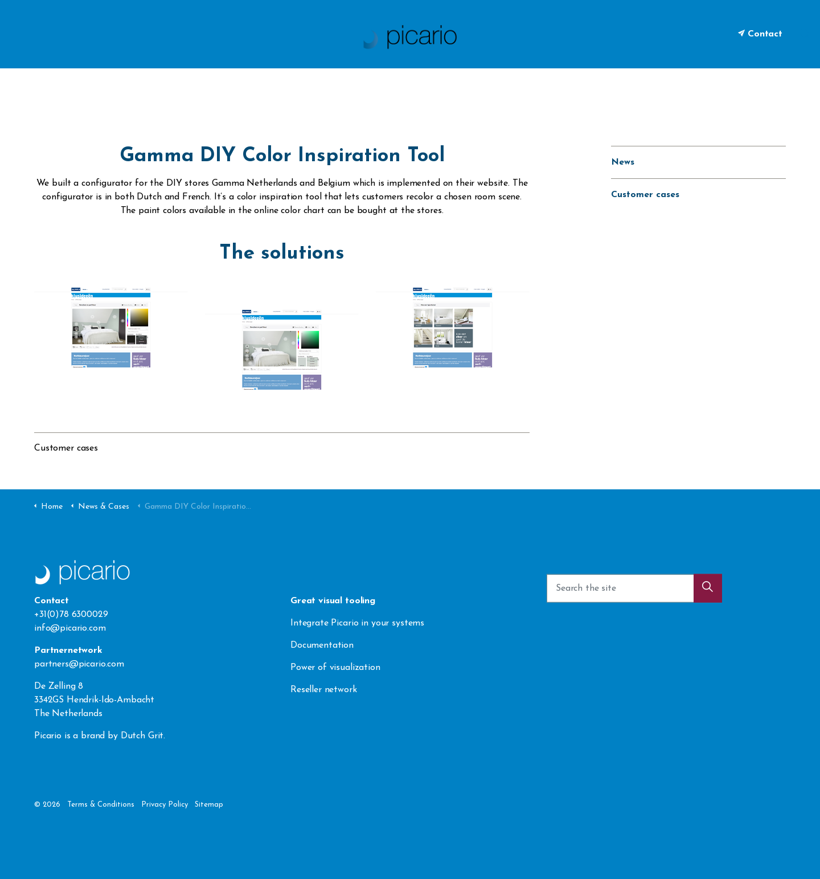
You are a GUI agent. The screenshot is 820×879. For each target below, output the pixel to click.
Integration (381, 85)
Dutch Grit (142, 736)
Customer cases (66, 448)
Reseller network (323, 689)
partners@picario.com (79, 664)
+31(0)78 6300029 (71, 614)
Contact (760, 34)
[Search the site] (634, 593)
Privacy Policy (164, 804)
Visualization (312, 85)
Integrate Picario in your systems (358, 623)
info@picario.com (70, 628)
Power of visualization (335, 667)
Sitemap (209, 804)
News (622, 162)
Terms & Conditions (100, 804)
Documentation (322, 645)
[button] (708, 593)
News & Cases (453, 85)
